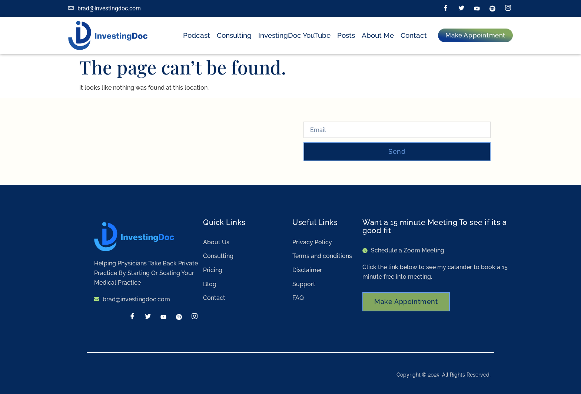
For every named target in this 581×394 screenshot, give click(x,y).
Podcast (196, 35)
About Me (378, 35)
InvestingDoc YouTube (294, 35)
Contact (414, 35)
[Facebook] (445, 8)
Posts (346, 35)
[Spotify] (492, 8)
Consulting (234, 35)
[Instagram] (508, 8)
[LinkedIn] (476, 8)
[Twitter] (461, 8)
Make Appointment (406, 301)
